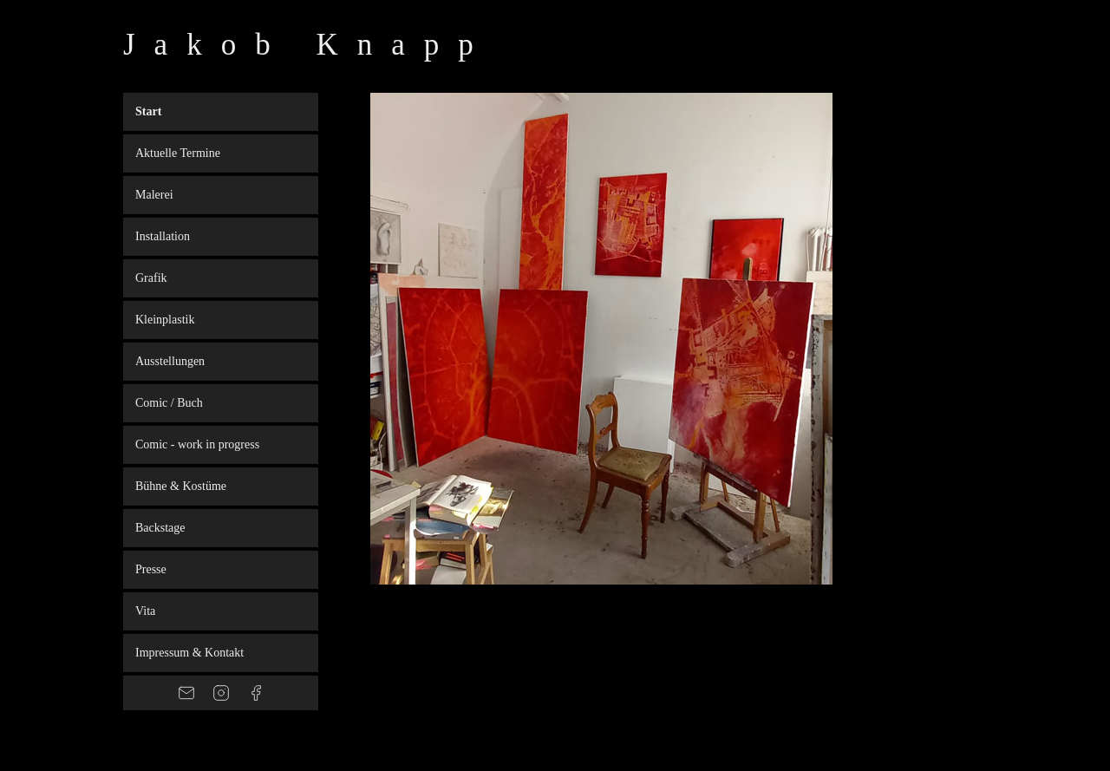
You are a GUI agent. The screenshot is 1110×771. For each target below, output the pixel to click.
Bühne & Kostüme (180, 486)
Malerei (154, 194)
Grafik (151, 277)
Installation (162, 236)
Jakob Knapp (308, 45)
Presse (150, 569)
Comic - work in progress (197, 444)
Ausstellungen (170, 361)
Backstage (160, 527)
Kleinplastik (164, 319)
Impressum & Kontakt (189, 652)
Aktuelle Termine (177, 153)
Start (148, 111)
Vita (145, 610)
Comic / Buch (169, 402)
